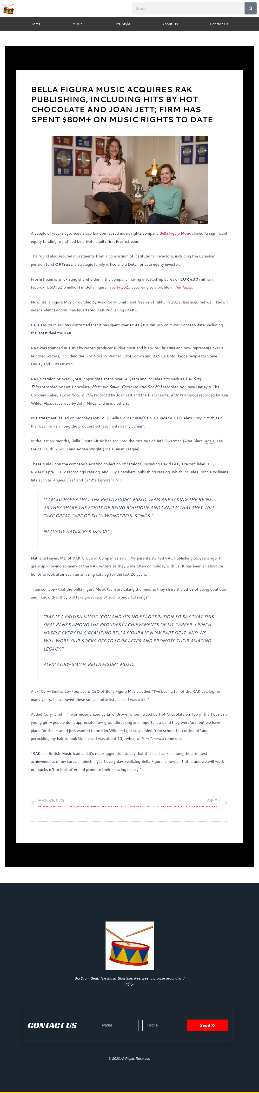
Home (35, 23)
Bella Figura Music (176, 233)
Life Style (122, 23)
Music (77, 23)
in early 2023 (120, 287)
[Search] (251, 8)
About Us (170, 23)
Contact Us (219, 23)
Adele (210, 440)
